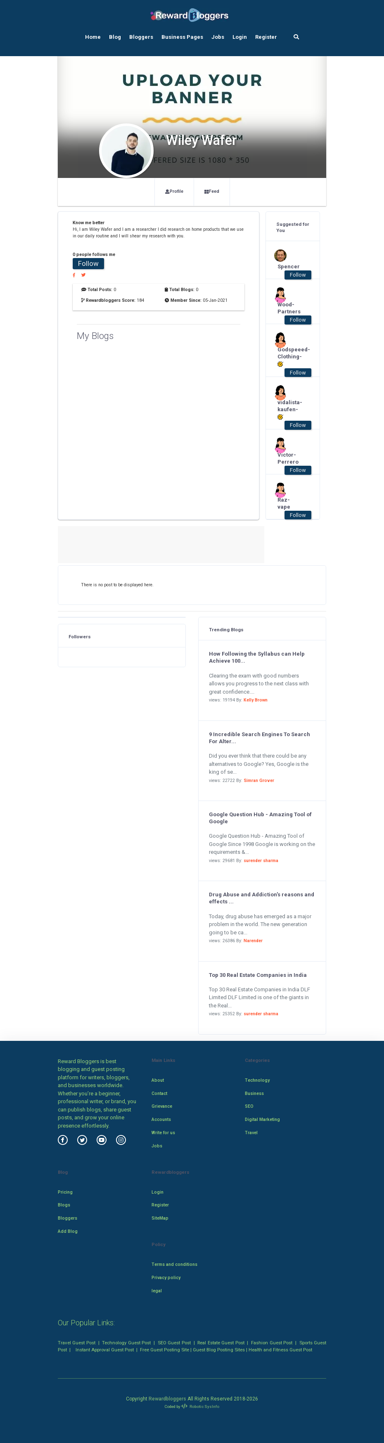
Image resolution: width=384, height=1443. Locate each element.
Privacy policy (166, 1277)
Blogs (64, 1205)
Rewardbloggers (167, 1399)
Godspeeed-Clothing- (288, 356)
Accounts (161, 1119)
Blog (115, 37)
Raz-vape (283, 503)
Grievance (162, 1106)
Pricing (65, 1192)
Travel (251, 1132)
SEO (249, 1106)
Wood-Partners (288, 308)
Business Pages (182, 37)
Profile (174, 191)
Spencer (288, 266)
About (158, 1080)
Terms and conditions (174, 1264)
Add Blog (68, 1231)
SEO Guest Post (174, 1343)
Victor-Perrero (288, 458)
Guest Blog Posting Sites (219, 1350)
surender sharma (261, 860)
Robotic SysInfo (200, 1406)
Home (93, 37)
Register (266, 37)
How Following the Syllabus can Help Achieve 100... (257, 657)
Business (254, 1093)
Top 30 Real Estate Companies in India (258, 975)
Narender (253, 940)
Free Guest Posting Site (164, 1350)
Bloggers (141, 37)
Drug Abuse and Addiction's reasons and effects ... (261, 898)
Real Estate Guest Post (220, 1343)
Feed (211, 191)
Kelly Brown (256, 700)
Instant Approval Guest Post (105, 1350)
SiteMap (160, 1218)
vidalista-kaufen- (288, 409)
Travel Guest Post (76, 1343)
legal (157, 1291)
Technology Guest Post (126, 1343)
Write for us (163, 1132)
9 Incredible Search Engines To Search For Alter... (259, 737)
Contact (159, 1093)
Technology (257, 1080)
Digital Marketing (262, 1119)
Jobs (217, 37)
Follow (88, 263)
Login (239, 37)
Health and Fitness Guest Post (280, 1350)
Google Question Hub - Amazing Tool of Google (260, 818)
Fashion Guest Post (271, 1343)
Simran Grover (259, 780)
